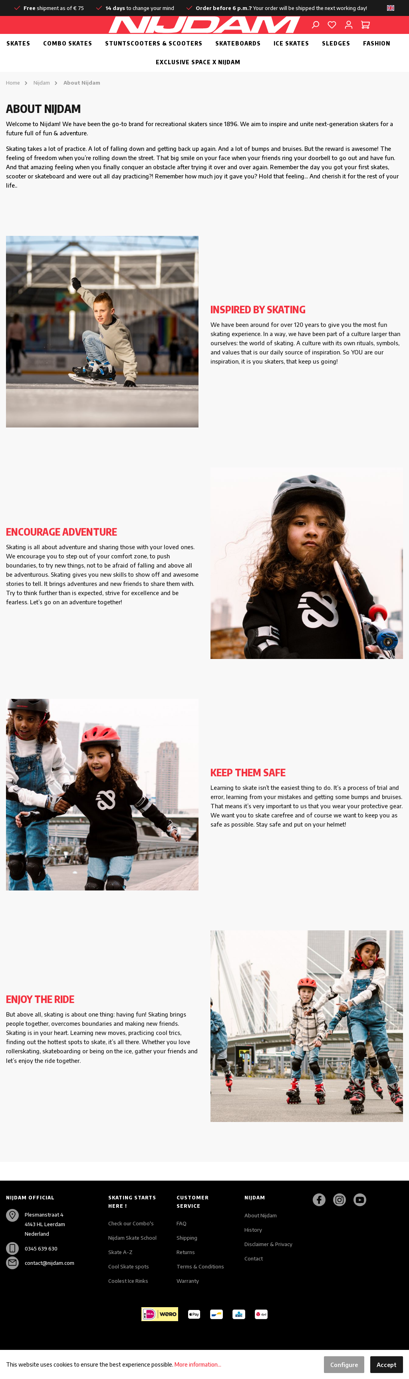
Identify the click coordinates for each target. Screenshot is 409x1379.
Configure (344, 1364)
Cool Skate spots (128, 1266)
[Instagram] (342, 1199)
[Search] (315, 34)
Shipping (187, 1238)
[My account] (348, 34)
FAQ (182, 1223)
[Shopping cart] (365, 34)
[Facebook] (322, 1199)
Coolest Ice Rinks (128, 1281)
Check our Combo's (131, 1223)
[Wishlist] (332, 34)
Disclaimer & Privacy (268, 1244)
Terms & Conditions (200, 1266)
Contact (253, 1258)
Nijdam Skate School (132, 1238)
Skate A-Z (120, 1252)
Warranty (188, 1281)
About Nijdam (260, 1215)
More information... (198, 1364)
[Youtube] (362, 1199)
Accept (387, 1364)
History (253, 1230)
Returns (186, 1252)
